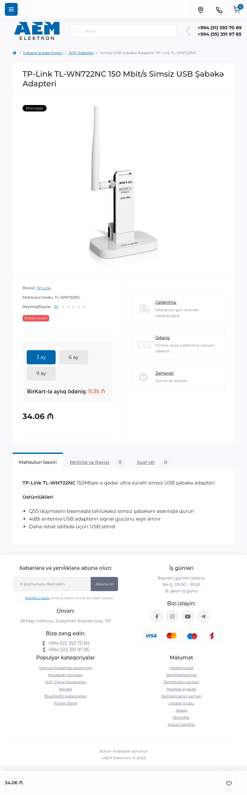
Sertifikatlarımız (181, 674)
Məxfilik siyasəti (37, 598)
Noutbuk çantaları (65, 674)
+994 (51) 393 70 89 (220, 28)
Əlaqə (181, 710)
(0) (56, 306)
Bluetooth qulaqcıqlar (65, 696)
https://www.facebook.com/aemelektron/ (157, 616)
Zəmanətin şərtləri (181, 681)
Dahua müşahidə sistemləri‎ (65, 667)
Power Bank (66, 703)
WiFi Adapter (81, 52)
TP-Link (43, 287)
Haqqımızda (181, 667)
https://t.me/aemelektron (203, 616)
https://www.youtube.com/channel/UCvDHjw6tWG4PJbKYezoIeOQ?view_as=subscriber (188, 616)
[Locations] (200, 9)
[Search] (77, 30)
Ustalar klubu (181, 703)
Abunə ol (104, 583)
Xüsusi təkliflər (182, 724)
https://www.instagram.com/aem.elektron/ (172, 616)
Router (65, 688)
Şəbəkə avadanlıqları (43, 52)
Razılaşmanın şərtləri (181, 696)
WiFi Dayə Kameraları (66, 681)
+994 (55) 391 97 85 (220, 34)
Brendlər (181, 717)
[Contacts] (219, 9)
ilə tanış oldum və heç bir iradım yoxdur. (69, 598)
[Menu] (11, 9)
